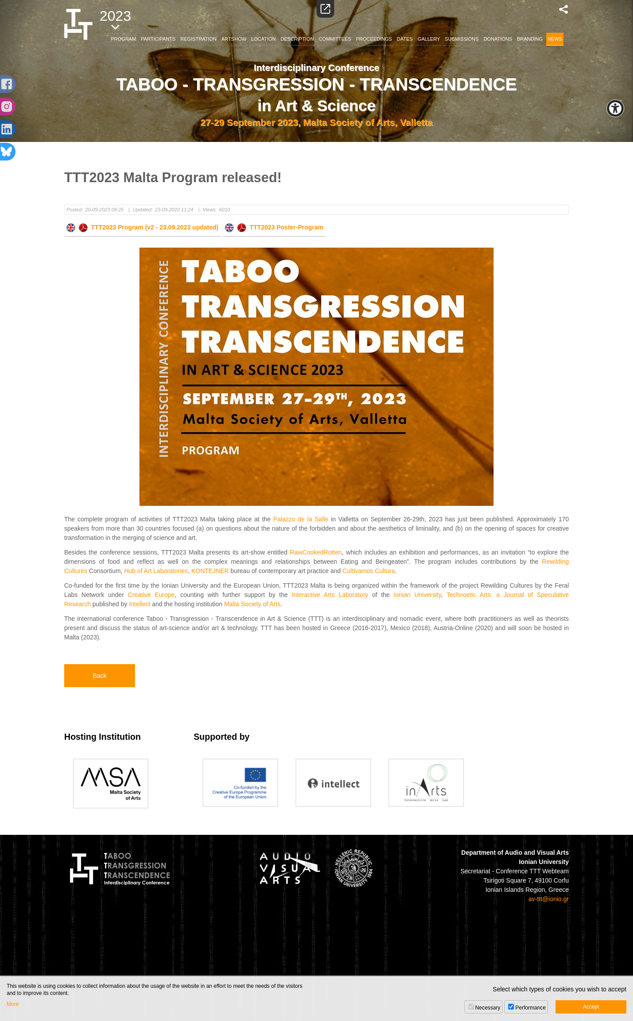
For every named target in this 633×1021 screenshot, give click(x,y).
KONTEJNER (210, 570)
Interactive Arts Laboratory (330, 594)
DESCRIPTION (297, 39)
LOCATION (263, 39)
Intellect (139, 604)
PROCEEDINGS (374, 39)
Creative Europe (151, 594)
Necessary (488, 1008)
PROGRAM (123, 39)
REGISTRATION (199, 39)
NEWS (555, 39)
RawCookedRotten (316, 552)
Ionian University (417, 594)
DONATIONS (497, 39)
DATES (405, 39)
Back (99, 675)
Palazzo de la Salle (300, 519)
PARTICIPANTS (158, 39)
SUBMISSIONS (462, 39)
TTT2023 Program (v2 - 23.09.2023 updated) (142, 227)
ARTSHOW (233, 39)
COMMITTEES (335, 39)
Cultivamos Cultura (369, 570)
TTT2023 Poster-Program (274, 227)
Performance (530, 1008)
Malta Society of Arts (252, 604)
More (13, 1004)
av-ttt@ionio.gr (549, 898)
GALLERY (428, 39)
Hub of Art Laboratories (156, 570)
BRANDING (530, 39)
